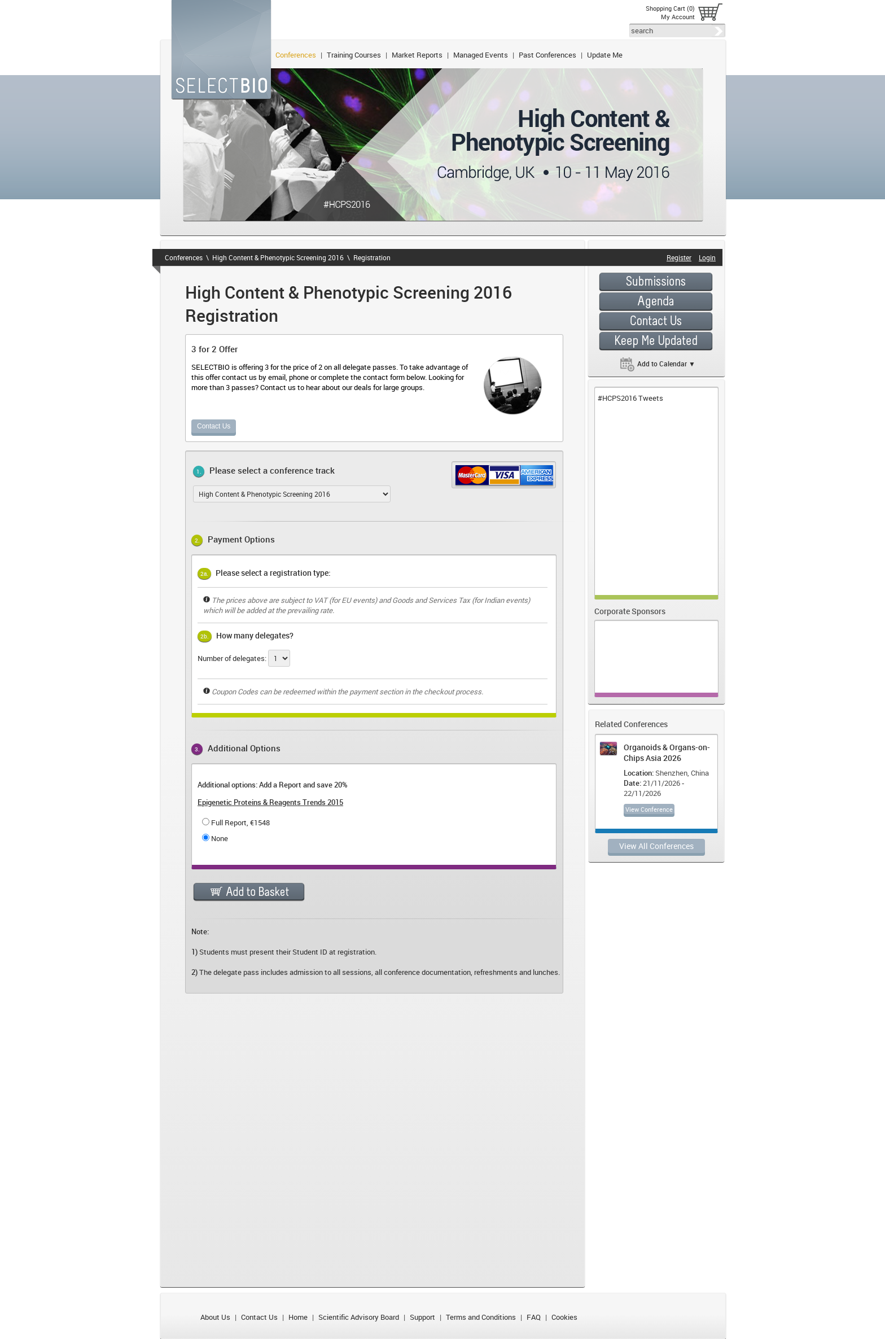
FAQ (534, 1317)
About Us (215, 1317)
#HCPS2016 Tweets (630, 398)
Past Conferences (547, 55)
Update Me (605, 55)
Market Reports (417, 55)
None (219, 838)
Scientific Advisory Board (358, 1317)
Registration (372, 257)
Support (422, 1317)
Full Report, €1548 (240, 822)
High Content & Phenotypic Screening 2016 (278, 257)
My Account (678, 16)
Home (298, 1317)
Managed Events (480, 55)
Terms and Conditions (481, 1317)
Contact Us (213, 426)
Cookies (564, 1317)
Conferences (295, 55)
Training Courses (354, 55)
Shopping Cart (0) (670, 8)
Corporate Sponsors (629, 611)
